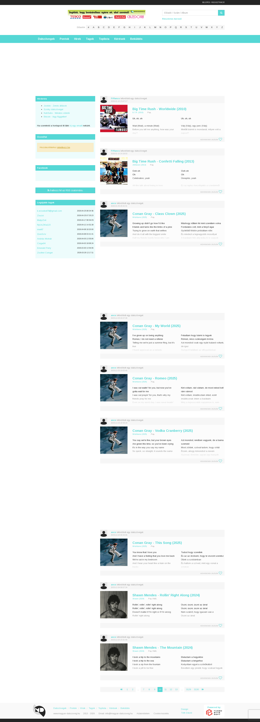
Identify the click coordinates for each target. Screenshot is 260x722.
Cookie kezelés (161, 713)
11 (165, 689)
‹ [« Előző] (122, 689)
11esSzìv (41, 234)
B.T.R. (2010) (137, 112)
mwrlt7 (40, 229)
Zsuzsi (40, 215)
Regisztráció (218, 2)
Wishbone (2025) (139, 217)
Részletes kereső (172, 19)
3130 (196, 689)
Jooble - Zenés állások (55, 105)
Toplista (104, 38)
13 (176, 689)
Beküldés (136, 38)
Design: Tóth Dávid (186, 711)
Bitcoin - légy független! (55, 116)
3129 (188, 689)
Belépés (206, 2)
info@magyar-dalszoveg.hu (119, 713)
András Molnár (44, 238)
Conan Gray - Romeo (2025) (154, 378)
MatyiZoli (41, 220)
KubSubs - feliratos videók (57, 113)
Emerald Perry (44, 248)
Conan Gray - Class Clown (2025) (159, 214)
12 (171, 689)
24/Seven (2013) (139, 165)
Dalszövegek (46, 38)
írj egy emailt (75, 125)
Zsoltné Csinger (45, 252)
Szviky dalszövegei (53, 109)
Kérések (119, 38)
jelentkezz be (63, 147)
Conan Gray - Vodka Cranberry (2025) (162, 430)
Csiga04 (41, 243)
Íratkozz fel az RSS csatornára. (65, 190)
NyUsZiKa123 (44, 225)
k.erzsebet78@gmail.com (49, 211)
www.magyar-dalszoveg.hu (66, 713)
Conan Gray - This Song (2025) (157, 543)
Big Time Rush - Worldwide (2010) (159, 109)
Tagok (90, 38)
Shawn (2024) (138, 599)
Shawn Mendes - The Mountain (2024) (162, 647)
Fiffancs (115, 98)
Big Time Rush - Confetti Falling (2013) (163, 161)
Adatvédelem (143, 713)
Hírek (77, 38)
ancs (113, 203)
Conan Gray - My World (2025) (156, 326)
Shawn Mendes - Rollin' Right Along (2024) (166, 595)
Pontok (64, 38)
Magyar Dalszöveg (48, 20)
